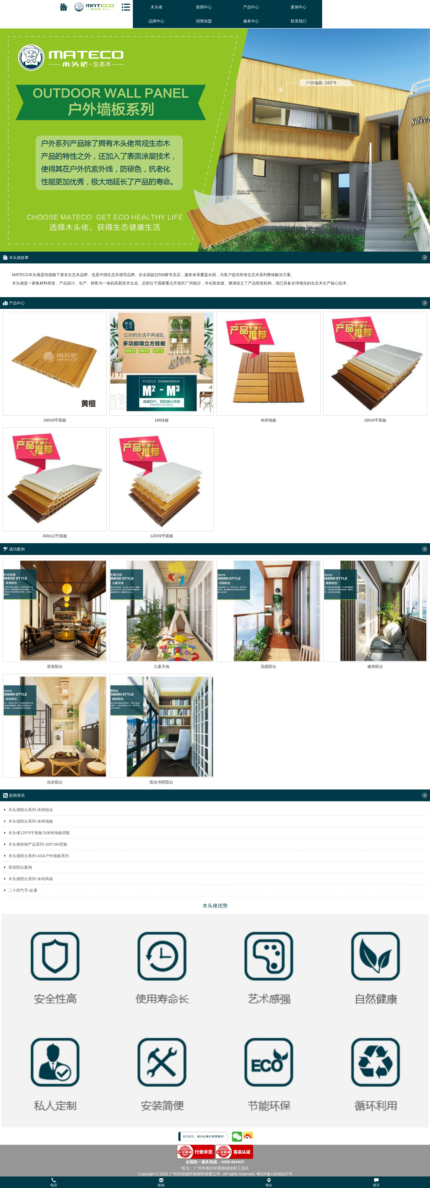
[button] (215, 1182)
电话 (53, 1182)
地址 (268, 1182)
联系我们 (298, 21)
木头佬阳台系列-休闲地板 (30, 821)
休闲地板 (268, 420)
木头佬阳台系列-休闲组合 (30, 809)
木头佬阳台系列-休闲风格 (30, 879)
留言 (376, 1182)
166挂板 (161, 420)
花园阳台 (268, 666)
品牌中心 (156, 21)
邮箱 (161, 1182)
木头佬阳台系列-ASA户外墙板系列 (38, 856)
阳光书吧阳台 (161, 782)
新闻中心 (204, 7)
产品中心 (251, 7)
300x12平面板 (54, 536)
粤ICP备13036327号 (274, 1174)
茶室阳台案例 (20, 867)
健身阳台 (375, 666)
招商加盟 (204, 21)
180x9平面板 (375, 420)
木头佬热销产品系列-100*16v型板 (37, 844)
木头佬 (156, 7)
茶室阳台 (55, 666)
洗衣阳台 (55, 782)
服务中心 (251, 21)
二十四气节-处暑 (22, 890)
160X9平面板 (54, 420)
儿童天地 (161, 666)
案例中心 (298, 7)
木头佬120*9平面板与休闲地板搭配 (39, 832)
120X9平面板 (161, 536)
